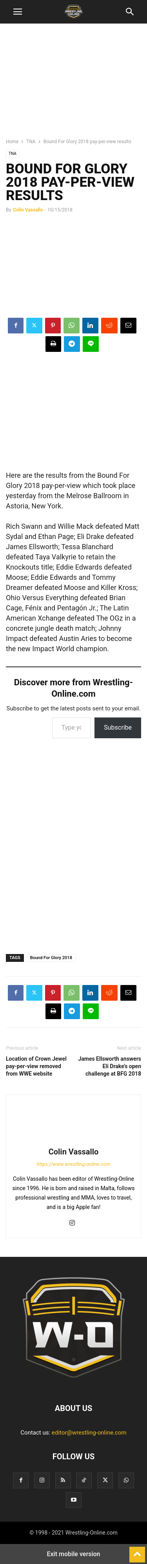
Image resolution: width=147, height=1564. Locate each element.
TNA (31, 141)
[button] (17, 12)
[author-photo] (73, 1141)
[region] (73, 84)
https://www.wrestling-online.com (73, 1164)
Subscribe (118, 727)
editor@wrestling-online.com (89, 1432)
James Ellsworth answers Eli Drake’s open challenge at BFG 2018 (109, 1066)
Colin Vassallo (28, 210)
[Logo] (73, 1384)
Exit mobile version (73, 1554)
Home (12, 141)
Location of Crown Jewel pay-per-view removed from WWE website (36, 1066)
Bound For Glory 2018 (51, 957)
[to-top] (137, 1551)
